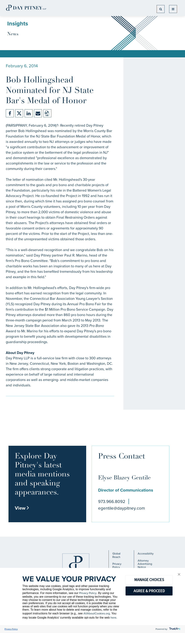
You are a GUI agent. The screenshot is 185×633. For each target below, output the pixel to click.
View (22, 508)
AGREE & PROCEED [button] (149, 590)
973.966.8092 (111, 501)
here (113, 618)
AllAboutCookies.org (96, 613)
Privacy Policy (116, 565)
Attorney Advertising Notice (145, 563)
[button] (179, 574)
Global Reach (116, 555)
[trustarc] (174, 629)
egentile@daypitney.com (121, 508)
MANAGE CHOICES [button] (149, 579)
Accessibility (146, 553)
